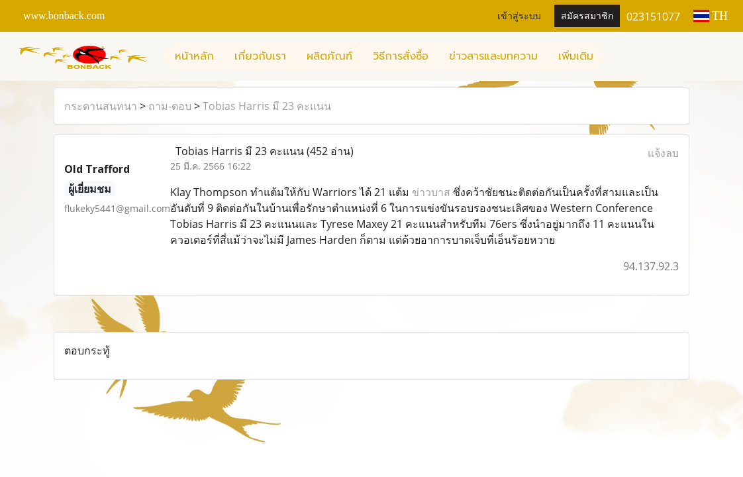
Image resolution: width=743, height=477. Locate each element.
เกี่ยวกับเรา (260, 56)
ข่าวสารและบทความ (493, 56)
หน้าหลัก (194, 56)
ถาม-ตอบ (169, 106)
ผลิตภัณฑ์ (329, 56)
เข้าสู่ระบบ (519, 16)
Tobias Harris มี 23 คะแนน (267, 106)
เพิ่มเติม (575, 56)
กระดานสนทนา (100, 106)
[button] (615, 56)
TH (710, 16)
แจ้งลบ (663, 153)
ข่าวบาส (431, 192)
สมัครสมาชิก (587, 16)
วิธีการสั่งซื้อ (400, 56)
